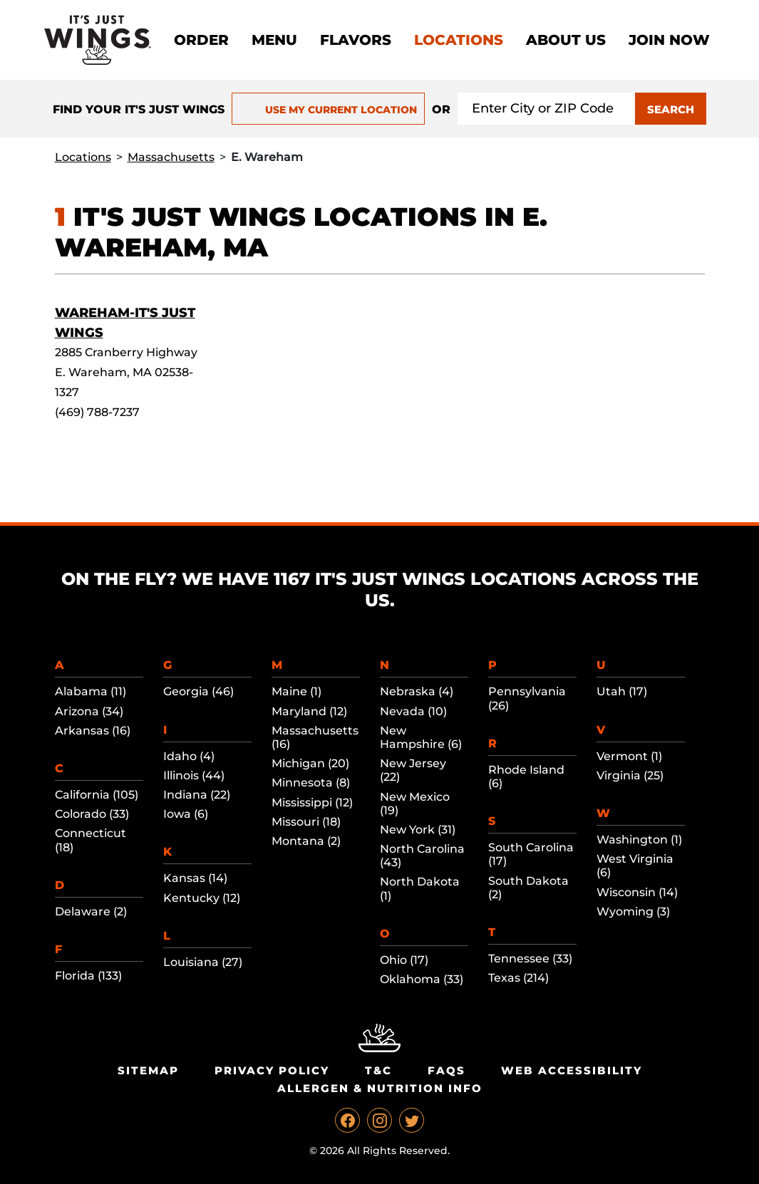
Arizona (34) (89, 711)
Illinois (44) (193, 775)
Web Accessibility (571, 1070)
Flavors (355, 39)
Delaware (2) (91, 911)
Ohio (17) (404, 960)
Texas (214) (518, 978)
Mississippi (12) (312, 802)
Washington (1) (639, 839)
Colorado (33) (92, 814)
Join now (669, 39)
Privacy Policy (272, 1070)
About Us (566, 39)
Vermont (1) (629, 756)
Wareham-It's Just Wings (125, 323)
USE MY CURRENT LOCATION (328, 109)
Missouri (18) (306, 822)
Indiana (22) (196, 794)
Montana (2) (306, 841)
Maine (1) (296, 691)
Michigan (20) (310, 763)
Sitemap (148, 1070)
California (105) (96, 794)
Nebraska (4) (416, 691)
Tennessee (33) (530, 958)
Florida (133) (88, 975)
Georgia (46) (198, 691)
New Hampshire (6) (421, 737)
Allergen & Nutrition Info (379, 1088)
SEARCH (670, 109)
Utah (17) (622, 691)
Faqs (446, 1070)
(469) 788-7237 (97, 412)
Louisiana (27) (202, 962)
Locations (458, 39)
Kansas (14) (195, 878)
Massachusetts (171, 157)
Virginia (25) (630, 775)
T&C (378, 1070)
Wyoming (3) (633, 911)
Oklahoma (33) (421, 979)
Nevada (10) (413, 711)
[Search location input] (547, 109)
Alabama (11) (90, 691)
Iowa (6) (185, 814)
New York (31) (417, 829)
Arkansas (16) (92, 730)
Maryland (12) (309, 711)
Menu (274, 39)
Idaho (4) (189, 756)
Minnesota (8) (311, 782)
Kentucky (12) (201, 898)
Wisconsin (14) (637, 892)
